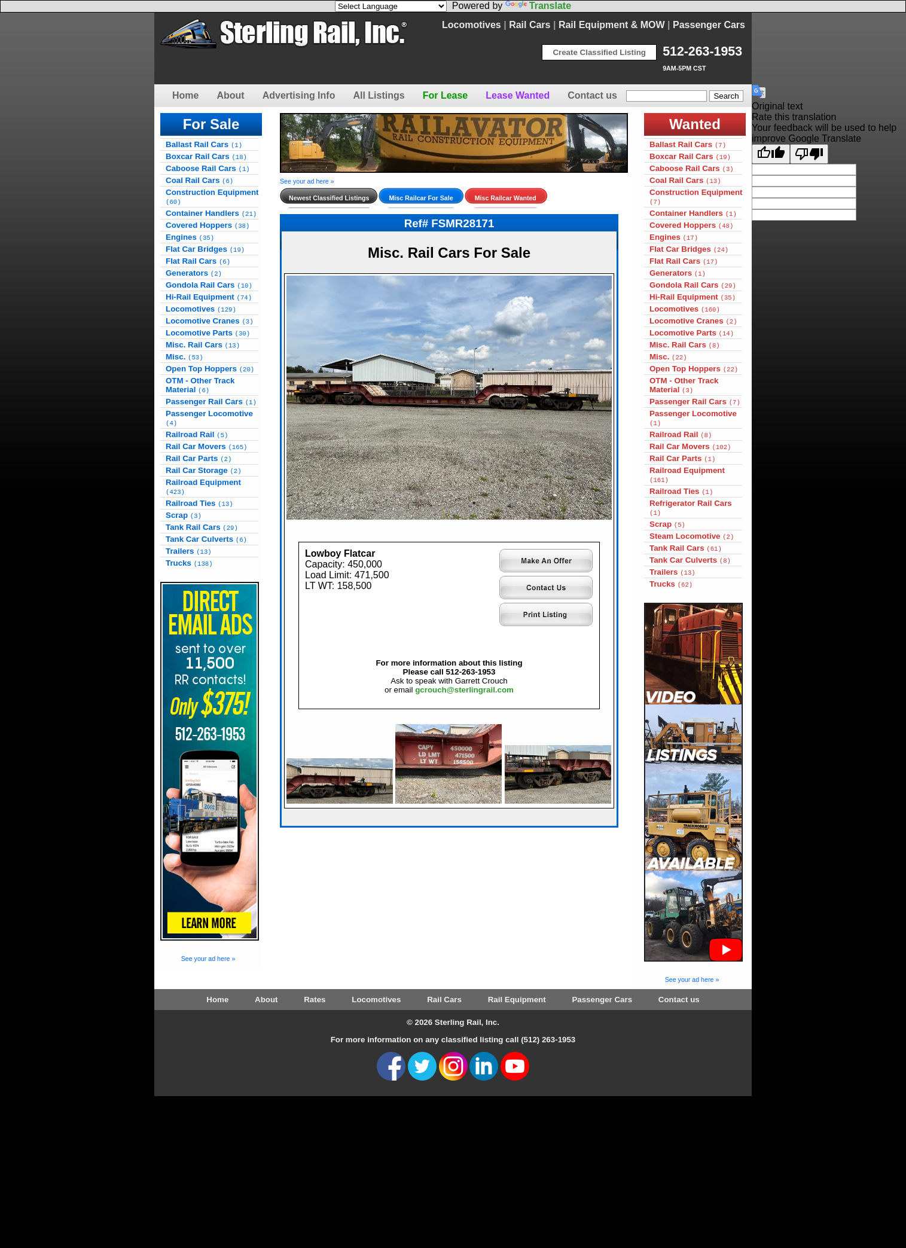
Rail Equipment (517, 999)
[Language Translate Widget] (391, 6)
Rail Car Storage (204, 470)
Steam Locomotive (691, 536)
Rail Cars (529, 25)
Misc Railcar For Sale (421, 198)
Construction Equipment (212, 197)
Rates (314, 999)
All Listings (378, 95)
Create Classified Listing (599, 52)
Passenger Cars (709, 25)
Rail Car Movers (206, 446)
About (230, 95)
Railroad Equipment (203, 487)
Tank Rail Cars (202, 527)
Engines (190, 237)
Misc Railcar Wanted (505, 198)
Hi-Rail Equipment (209, 296)
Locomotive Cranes (210, 320)
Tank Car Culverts (206, 539)
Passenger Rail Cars (211, 401)
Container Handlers (211, 213)
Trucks (189, 563)
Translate (538, 6)
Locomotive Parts (208, 332)
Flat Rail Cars (198, 261)
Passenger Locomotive (209, 418)
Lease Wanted (518, 95)
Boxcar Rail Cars (206, 156)
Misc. (184, 356)
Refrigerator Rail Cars (690, 508)
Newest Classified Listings (329, 198)
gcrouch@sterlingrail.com (464, 673)
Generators (194, 272)
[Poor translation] (809, 154)
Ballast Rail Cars (204, 144)
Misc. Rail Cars (203, 344)
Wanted (695, 124)
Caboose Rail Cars (208, 168)
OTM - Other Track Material (200, 385)
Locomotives (471, 25)
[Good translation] (771, 154)
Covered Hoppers (207, 225)
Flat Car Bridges (205, 249)
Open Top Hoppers (210, 368)
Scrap (184, 515)
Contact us (592, 95)
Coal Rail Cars (199, 180)
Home (185, 95)
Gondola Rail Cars (209, 284)
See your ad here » (208, 958)
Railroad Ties (199, 503)
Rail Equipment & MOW (612, 25)
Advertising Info (299, 95)
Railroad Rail (197, 434)
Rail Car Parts (198, 458)
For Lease (445, 95)
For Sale (211, 124)
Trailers (189, 551)
